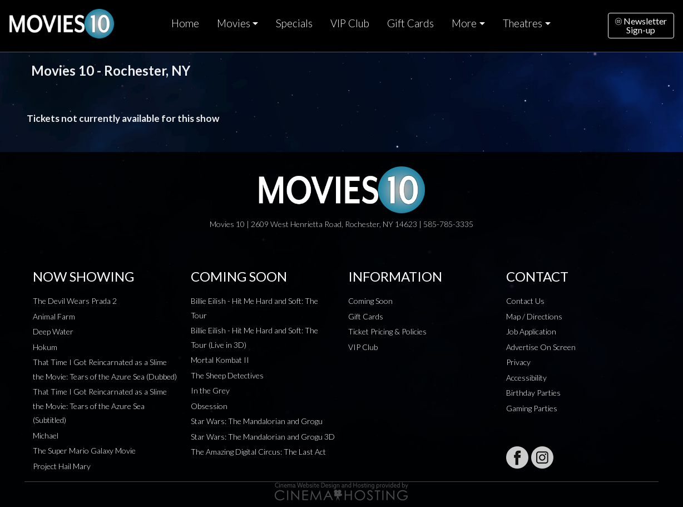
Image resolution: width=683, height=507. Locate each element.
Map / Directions (534, 316)
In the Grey (210, 390)
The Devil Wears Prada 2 (75, 301)
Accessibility (526, 377)
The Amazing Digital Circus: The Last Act (258, 451)
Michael (45, 435)
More (464, 23)
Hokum (45, 347)
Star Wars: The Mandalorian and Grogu (257, 421)
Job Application (531, 331)
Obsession (209, 406)
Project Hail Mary (62, 466)
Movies (233, 23)
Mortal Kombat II (220, 360)
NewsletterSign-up (641, 25)
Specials (294, 23)
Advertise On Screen (541, 347)
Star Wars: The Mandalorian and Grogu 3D (263, 436)
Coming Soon (370, 301)
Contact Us (525, 301)
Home (185, 23)
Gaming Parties (531, 408)
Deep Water (53, 331)
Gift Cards (410, 23)
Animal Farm (54, 316)
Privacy (518, 362)
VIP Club (349, 23)
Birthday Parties (533, 392)
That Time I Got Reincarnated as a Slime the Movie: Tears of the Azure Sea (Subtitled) (100, 406)
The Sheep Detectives (227, 375)
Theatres (522, 23)
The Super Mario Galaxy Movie (84, 450)
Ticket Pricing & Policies (387, 331)
